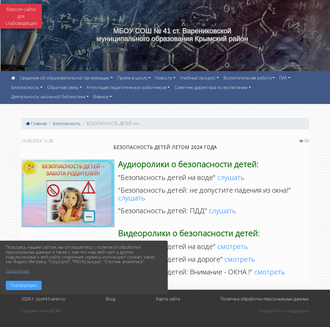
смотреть (232, 246)
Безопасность (25, 87)
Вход (110, 299)
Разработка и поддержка (284, 310)
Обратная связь (63, 87)
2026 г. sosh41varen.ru (43, 299)
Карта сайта (168, 299)
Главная (36, 123)
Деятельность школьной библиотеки (48, 96)
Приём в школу (132, 78)
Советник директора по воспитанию (211, 87)
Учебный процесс (197, 78)
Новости (163, 78)
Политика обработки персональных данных (265, 299)
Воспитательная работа (248, 78)
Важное (101, 96)
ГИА (283, 78)
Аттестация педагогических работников (126, 87)
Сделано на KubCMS (41, 310)
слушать (230, 177)
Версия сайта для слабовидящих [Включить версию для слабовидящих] (21, 16)
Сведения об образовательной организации (64, 78)
